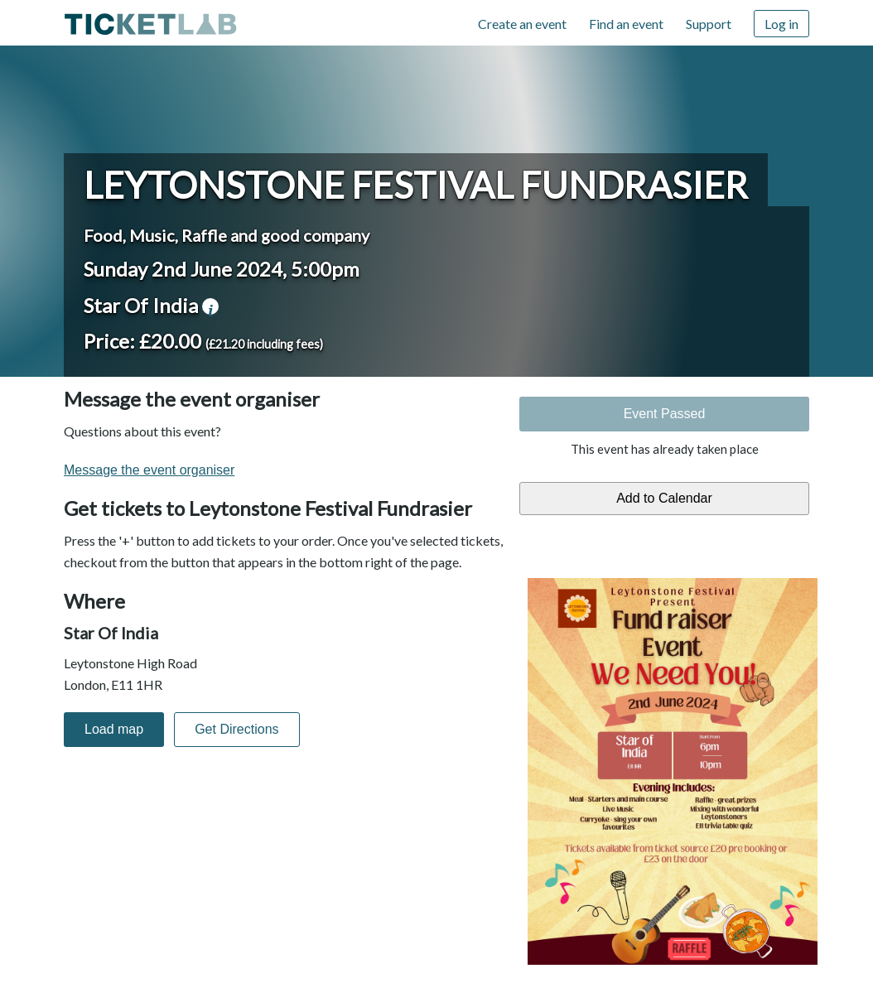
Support (708, 23)
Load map (113, 729)
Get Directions (236, 729)
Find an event (626, 23)
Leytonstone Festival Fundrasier (416, 184)
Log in (781, 23)
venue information (210, 306)
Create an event (522, 23)
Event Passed (665, 414)
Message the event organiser (149, 470)
